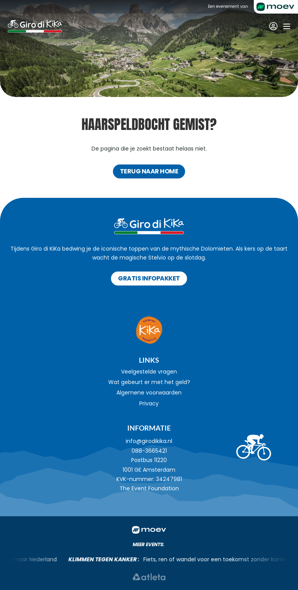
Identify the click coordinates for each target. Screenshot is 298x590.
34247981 (169, 479)
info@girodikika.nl (149, 441)
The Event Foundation (149, 488)
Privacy (149, 403)
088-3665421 (149, 451)
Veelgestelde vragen (149, 371)
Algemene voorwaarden (149, 392)
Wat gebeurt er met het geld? (149, 382)
